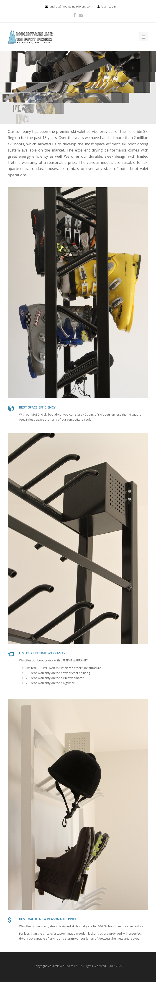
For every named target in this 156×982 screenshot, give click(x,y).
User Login (108, 6)
